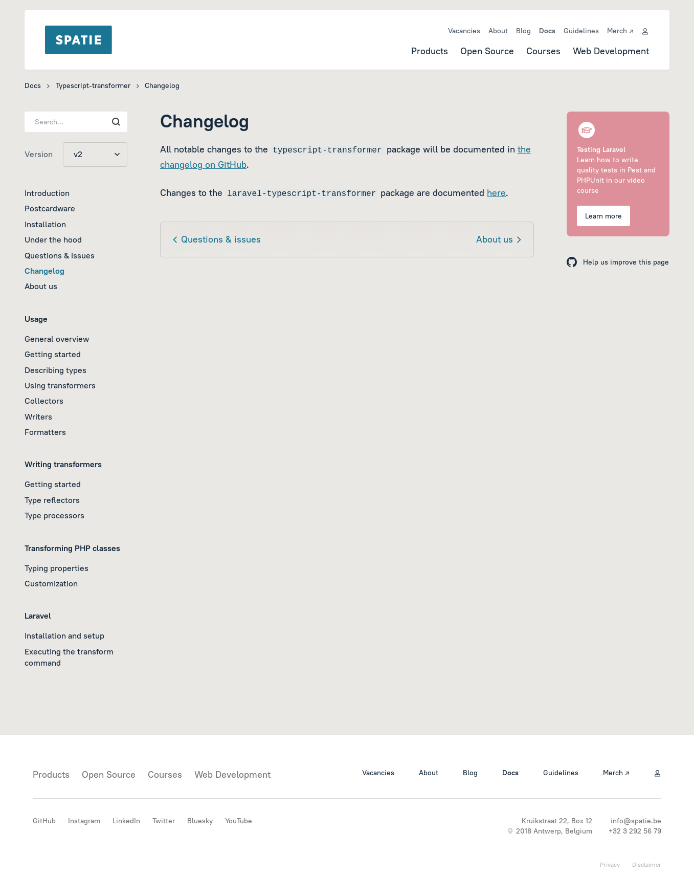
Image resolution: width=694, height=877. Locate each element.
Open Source (487, 51)
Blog (523, 30)
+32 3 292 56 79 (635, 831)
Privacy (610, 864)
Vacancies (464, 30)
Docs (547, 30)
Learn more (603, 216)
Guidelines (581, 30)
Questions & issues (60, 255)
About (498, 30)
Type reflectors (52, 500)
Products (429, 51)
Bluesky (200, 820)
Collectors (44, 401)
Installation (45, 224)
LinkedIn (126, 820)
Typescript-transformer (93, 85)
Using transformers (60, 385)
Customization (51, 583)
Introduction (47, 193)
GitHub (44, 820)
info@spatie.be (636, 820)
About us (41, 286)
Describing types (55, 370)
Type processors (54, 515)
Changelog (44, 271)
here (496, 193)
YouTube (238, 820)
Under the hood (53, 239)
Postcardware (50, 208)
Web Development (611, 51)
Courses (543, 51)
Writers (38, 416)
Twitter (163, 820)
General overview (57, 339)
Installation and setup (64, 635)
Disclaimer (646, 864)
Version (39, 154)
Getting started (53, 354)
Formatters (45, 432)
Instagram (84, 820)
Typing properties (56, 568)
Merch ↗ (620, 30)
